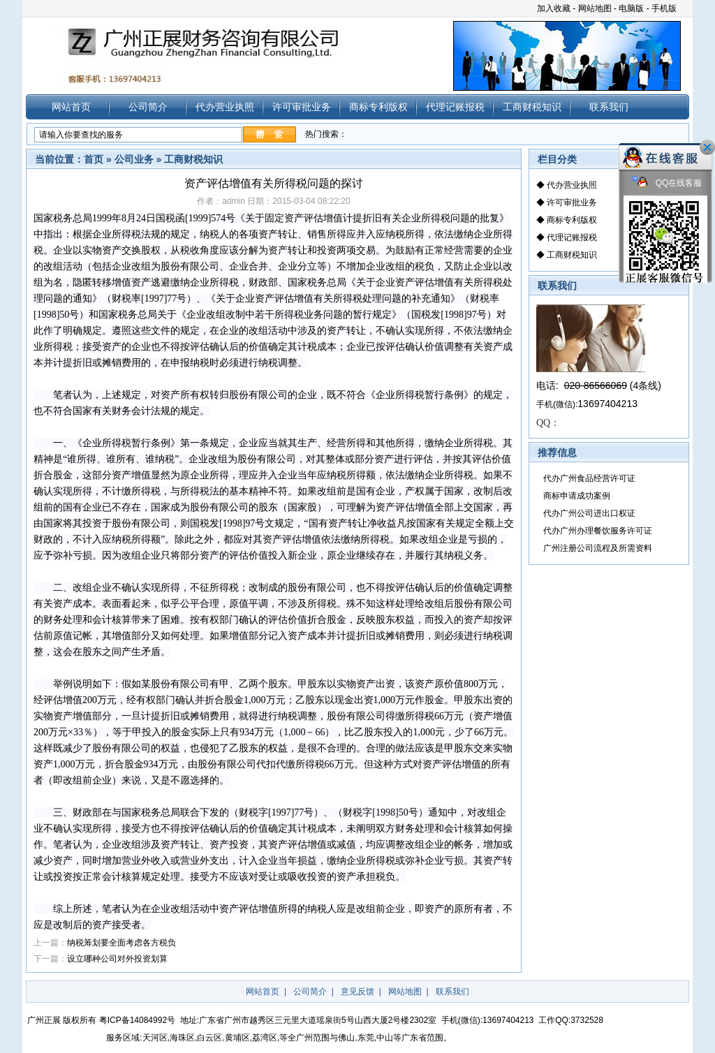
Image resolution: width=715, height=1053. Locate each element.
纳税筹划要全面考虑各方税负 (121, 943)
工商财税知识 (532, 106)
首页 (93, 159)
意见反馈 (357, 991)
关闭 (707, 147)
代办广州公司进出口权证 (589, 513)
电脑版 (631, 8)
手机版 (664, 8)
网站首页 (71, 106)
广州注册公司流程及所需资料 (597, 548)
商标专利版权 (378, 106)
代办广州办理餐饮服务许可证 (597, 531)
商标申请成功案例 (576, 496)
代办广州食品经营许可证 (589, 478)
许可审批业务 (301, 106)
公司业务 (134, 159)
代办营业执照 (225, 106)
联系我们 (608, 106)
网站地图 (595, 8)
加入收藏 (553, 8)
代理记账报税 (455, 106)
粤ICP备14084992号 (137, 1020)
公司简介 (148, 106)
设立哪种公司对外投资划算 (117, 959)
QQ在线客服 (666, 183)
